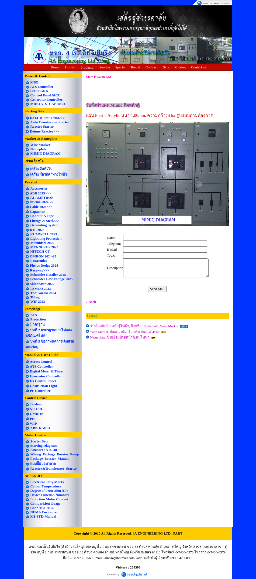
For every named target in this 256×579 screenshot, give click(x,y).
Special (120, 67)
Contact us (198, 67)
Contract (152, 67)
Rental (135, 67)
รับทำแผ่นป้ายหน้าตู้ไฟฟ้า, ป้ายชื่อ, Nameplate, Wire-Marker (134, 326)
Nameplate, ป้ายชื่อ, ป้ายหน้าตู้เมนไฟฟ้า (119, 337)
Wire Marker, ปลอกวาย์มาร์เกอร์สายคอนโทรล (125, 332)
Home (55, 67)
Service (104, 67)
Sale (166, 67)
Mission (180, 67)
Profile (69, 67)
